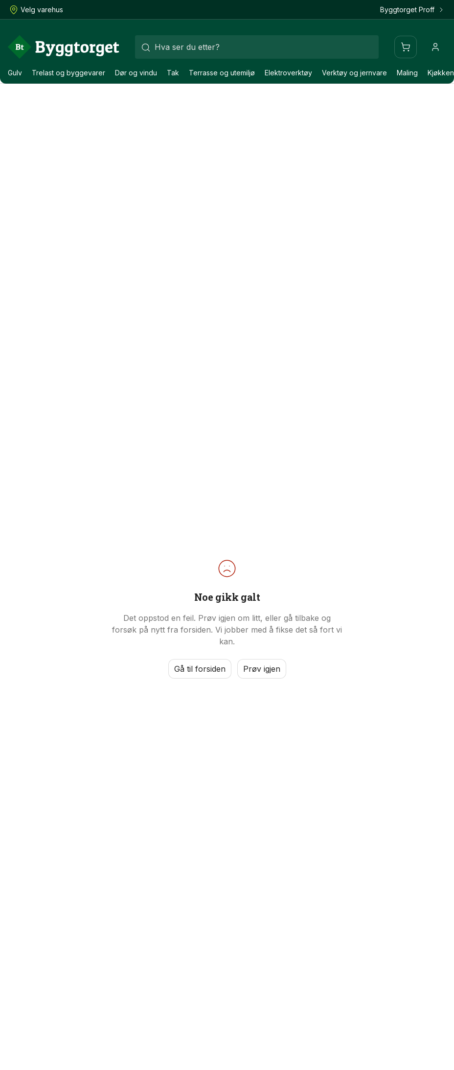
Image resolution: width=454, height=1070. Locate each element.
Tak (173, 72)
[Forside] (63, 47)
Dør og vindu (136, 72)
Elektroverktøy (288, 72)
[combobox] (257, 47)
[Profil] (435, 47)
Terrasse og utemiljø (222, 72)
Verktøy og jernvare (354, 72)
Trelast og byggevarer (68, 72)
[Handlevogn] (405, 47)
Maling (407, 72)
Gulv (15, 72)
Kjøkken (441, 72)
